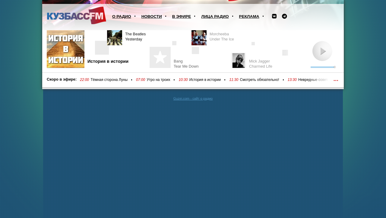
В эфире (181, 16)
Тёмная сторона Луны (109, 80)
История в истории (205, 80)
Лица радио (215, 16)
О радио (121, 16)
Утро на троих (158, 80)
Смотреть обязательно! (259, 80)
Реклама (249, 16)
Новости (151, 16)
